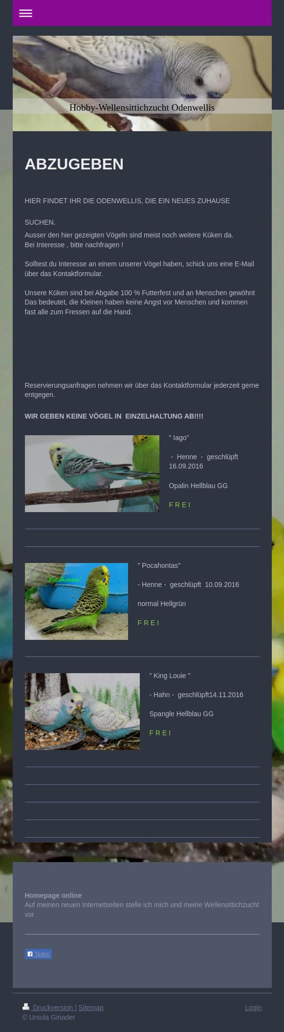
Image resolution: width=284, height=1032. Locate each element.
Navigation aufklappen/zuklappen (142, 12)
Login (253, 1007)
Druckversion (48, 1007)
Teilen (38, 954)
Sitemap (91, 1007)
